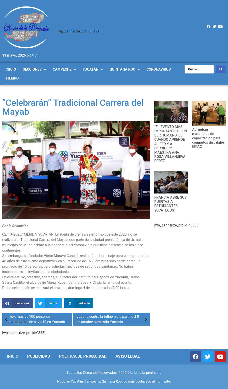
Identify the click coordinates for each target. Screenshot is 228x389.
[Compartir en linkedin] (78, 303)
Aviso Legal (128, 356)
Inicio (12, 356)
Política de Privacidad (83, 356)
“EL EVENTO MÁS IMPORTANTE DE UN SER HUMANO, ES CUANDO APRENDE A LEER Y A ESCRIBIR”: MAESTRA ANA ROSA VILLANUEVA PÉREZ (170, 144)
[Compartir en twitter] (48, 303)
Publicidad (38, 356)
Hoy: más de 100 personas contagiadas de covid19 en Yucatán (34, 319)
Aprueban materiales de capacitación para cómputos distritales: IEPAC (209, 138)
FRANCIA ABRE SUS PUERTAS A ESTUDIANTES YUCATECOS (170, 203)
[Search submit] (221, 69)
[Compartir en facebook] (17, 303)
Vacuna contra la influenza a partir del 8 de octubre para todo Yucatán (112, 319)
